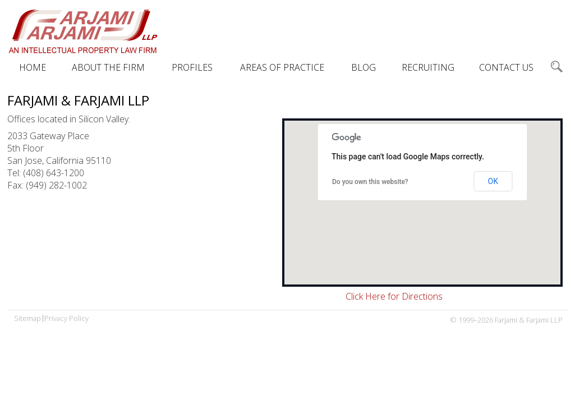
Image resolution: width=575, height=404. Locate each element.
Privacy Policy (66, 318)
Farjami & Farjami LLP (83, 31)
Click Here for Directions (394, 296)
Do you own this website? (370, 182)
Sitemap (27, 318)
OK (493, 181)
